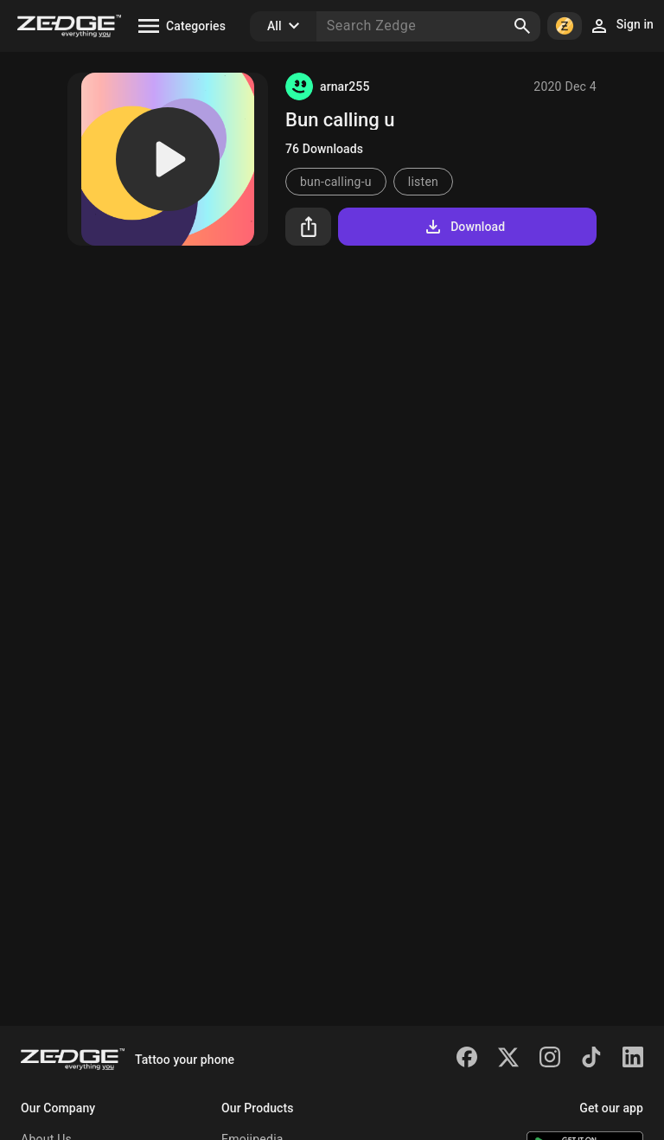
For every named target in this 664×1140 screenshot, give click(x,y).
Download (464, 226)
